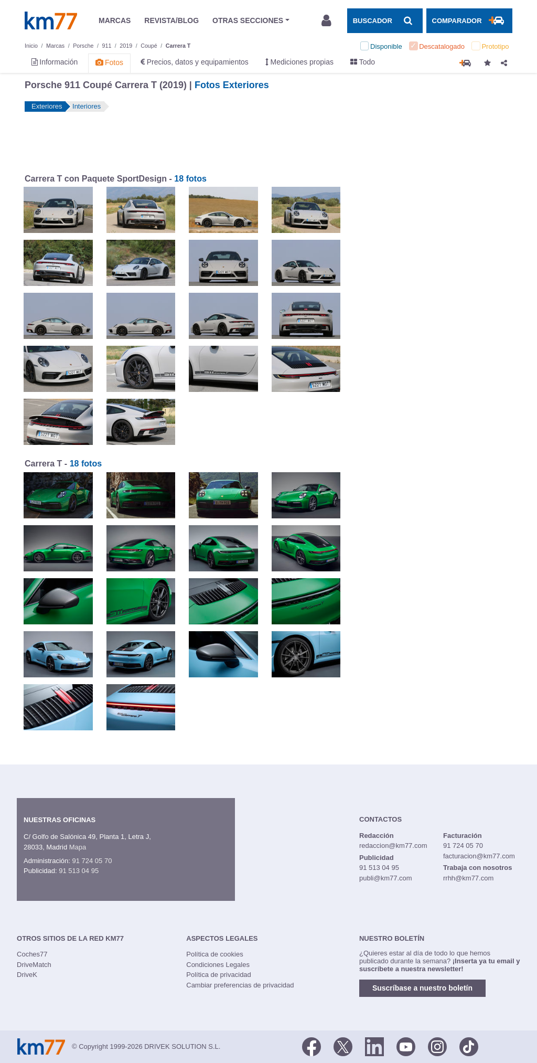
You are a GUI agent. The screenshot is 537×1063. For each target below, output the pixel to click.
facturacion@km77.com (479, 856)
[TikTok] (468, 1045)
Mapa (78, 847)
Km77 (51, 20)
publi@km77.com (385, 878)
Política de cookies (214, 954)
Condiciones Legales (218, 965)
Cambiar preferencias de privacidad (240, 985)
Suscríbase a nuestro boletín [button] (422, 988)
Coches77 (32, 954)
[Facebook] (311, 1045)
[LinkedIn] (374, 1045)
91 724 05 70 (92, 861)
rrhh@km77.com (468, 878)
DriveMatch (34, 965)
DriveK (27, 975)
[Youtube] (405, 1045)
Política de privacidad (218, 975)
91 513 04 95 (79, 871)
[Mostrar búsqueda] (385, 20)
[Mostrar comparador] (469, 20)
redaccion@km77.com (393, 845)
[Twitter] (343, 1045)
